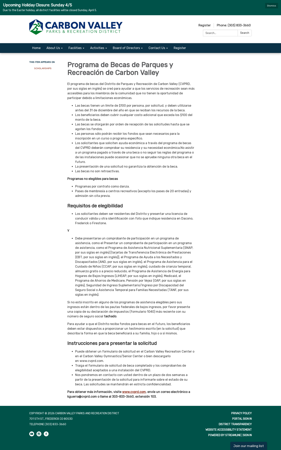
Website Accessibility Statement (228, 429)
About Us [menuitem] (53, 48)
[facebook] (46, 435)
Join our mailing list (248, 446)
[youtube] (31, 435)
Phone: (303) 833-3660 (234, 25)
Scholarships (43, 68)
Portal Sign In (242, 419)
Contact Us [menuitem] (157, 48)
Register (204, 25)
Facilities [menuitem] (75, 48)
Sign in (247, 435)
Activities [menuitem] (97, 48)
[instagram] (38, 435)
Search (244, 33)
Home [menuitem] (36, 48)
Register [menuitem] (180, 48)
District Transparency (235, 424)
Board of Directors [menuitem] (126, 48)
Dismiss (271, 5)
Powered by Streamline (224, 435)
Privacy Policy (241, 413)
